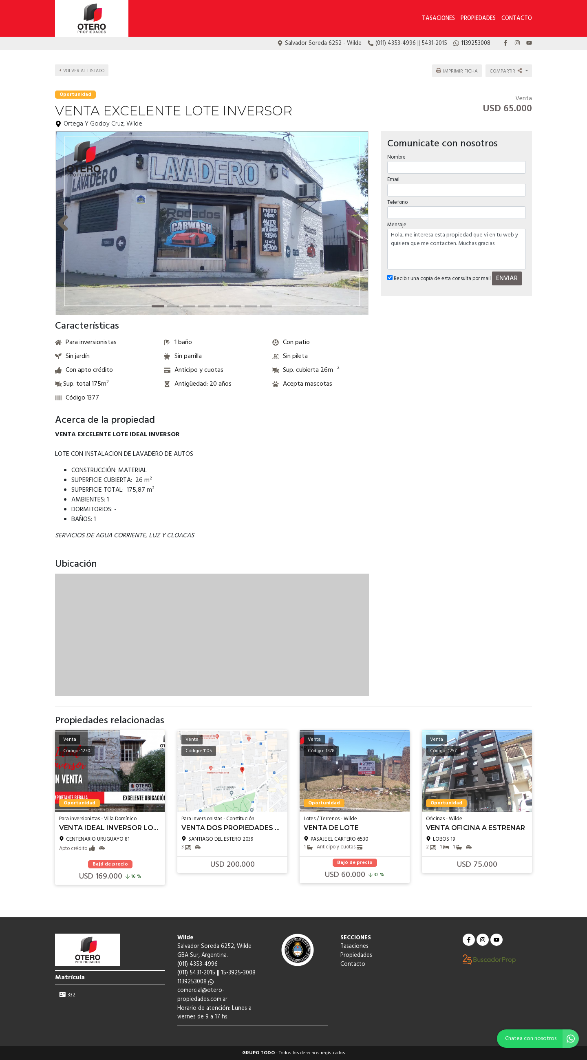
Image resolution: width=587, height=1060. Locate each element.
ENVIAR (507, 277)
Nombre (396, 156)
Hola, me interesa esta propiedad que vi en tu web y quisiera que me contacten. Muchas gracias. (456, 247)
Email (393, 178)
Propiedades (478, 18)
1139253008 (195, 982)
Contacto (516, 18)
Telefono (397, 201)
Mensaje (396, 223)
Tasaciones (438, 18)
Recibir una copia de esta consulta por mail (439, 277)
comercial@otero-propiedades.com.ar (202, 995)
